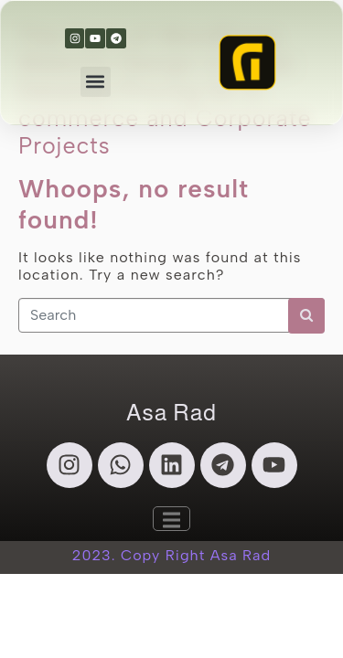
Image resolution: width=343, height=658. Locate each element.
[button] (95, 82)
